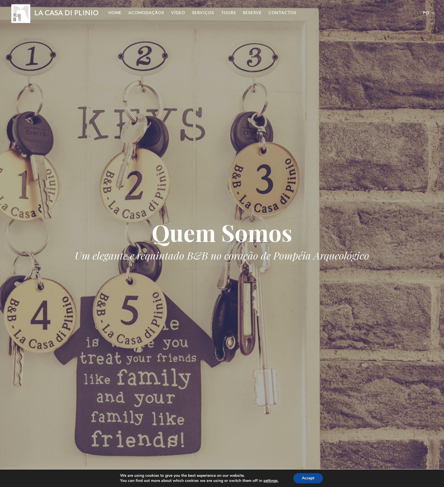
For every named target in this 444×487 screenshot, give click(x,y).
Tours (228, 12)
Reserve (252, 12)
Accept (308, 478)
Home (114, 12)
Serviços (203, 12)
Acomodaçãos (146, 12)
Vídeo (178, 12)
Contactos (282, 12)
